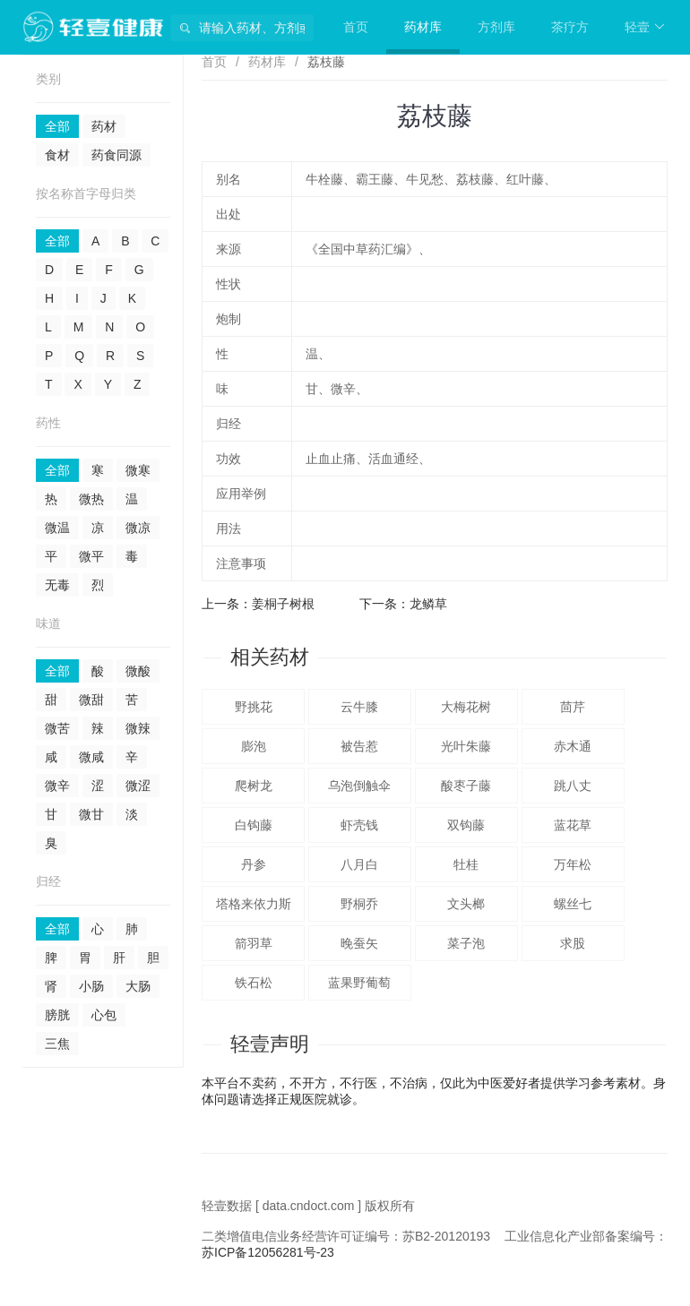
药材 (103, 126)
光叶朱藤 (466, 746)
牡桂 (466, 864)
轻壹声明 (269, 1044)
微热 (91, 499)
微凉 (138, 527)
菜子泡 (466, 943)
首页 (355, 27)
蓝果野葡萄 (359, 982)
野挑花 (253, 707)
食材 (57, 155)
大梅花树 (466, 707)
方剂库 (496, 27)
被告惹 (359, 746)
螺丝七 (572, 904)
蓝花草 (572, 825)
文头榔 (466, 904)
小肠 (91, 986)
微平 (91, 556)
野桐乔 (359, 904)
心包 (103, 1015)
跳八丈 (572, 785)
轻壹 (645, 27)
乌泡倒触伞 (359, 785)
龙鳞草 (428, 604)
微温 (57, 527)
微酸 (138, 671)
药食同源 (116, 155)
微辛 (57, 785)
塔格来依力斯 (253, 904)
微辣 (138, 728)
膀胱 (57, 1015)
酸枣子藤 (466, 785)
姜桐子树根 (283, 604)
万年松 (572, 864)
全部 (57, 126)
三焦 (57, 1043)
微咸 (91, 757)
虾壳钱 (359, 825)
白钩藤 (253, 825)
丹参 (253, 864)
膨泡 (253, 746)
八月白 (359, 864)
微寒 (138, 470)
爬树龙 (253, 785)
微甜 (91, 699)
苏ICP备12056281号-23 (268, 1252)
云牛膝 (359, 707)
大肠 (138, 986)
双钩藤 (466, 825)
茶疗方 (570, 27)
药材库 (423, 27)
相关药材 (269, 657)
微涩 (138, 785)
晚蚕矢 (359, 943)
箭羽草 (253, 943)
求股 (572, 943)
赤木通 (572, 746)
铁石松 (253, 982)
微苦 (57, 728)
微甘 (91, 814)
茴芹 (572, 707)
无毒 (57, 585)
